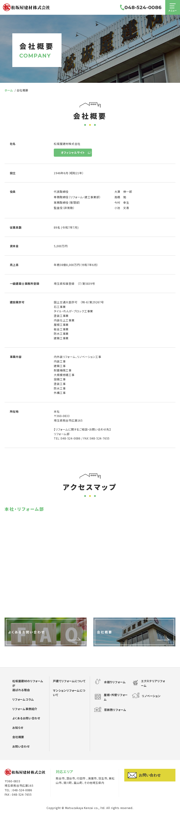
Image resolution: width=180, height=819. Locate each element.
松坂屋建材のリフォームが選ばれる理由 (27, 685)
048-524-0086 (140, 9)
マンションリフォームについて (69, 692)
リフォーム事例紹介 (24, 709)
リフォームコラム (23, 699)
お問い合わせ (21, 746)
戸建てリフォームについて (69, 681)
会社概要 (18, 737)
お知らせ (17, 727)
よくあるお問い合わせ (26, 718)
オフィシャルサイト (73, 152)
